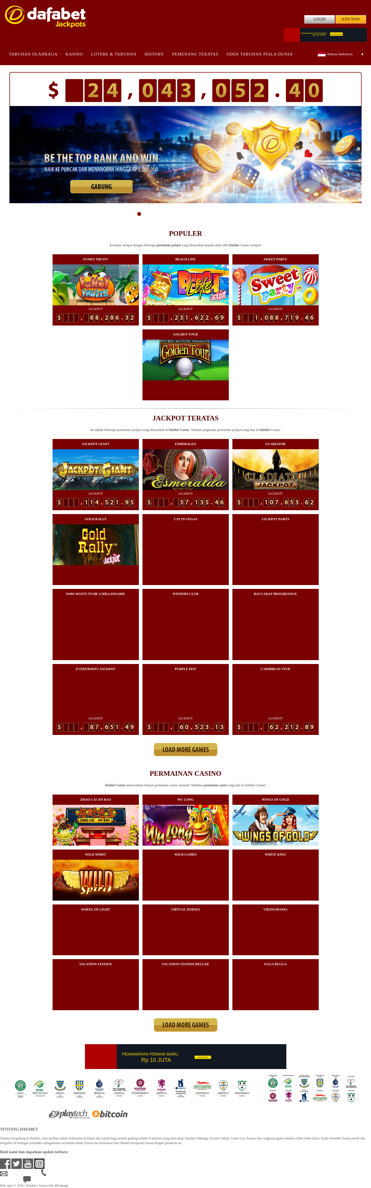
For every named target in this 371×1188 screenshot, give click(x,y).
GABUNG (101, 187)
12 (212, 214)
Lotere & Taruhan (114, 54)
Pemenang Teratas (195, 54)
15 (232, 214)
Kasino (74, 54)
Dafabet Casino (179, 430)
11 (205, 214)
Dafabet (234, 245)
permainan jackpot (169, 245)
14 (225, 214)
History (154, 54)
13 (219, 214)
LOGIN (319, 19)
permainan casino (215, 785)
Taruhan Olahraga (33, 54)
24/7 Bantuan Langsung (43, 1181)
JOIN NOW (350, 19)
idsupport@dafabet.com (20, 1174)
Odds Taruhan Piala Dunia (260, 54)
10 (199, 214)
